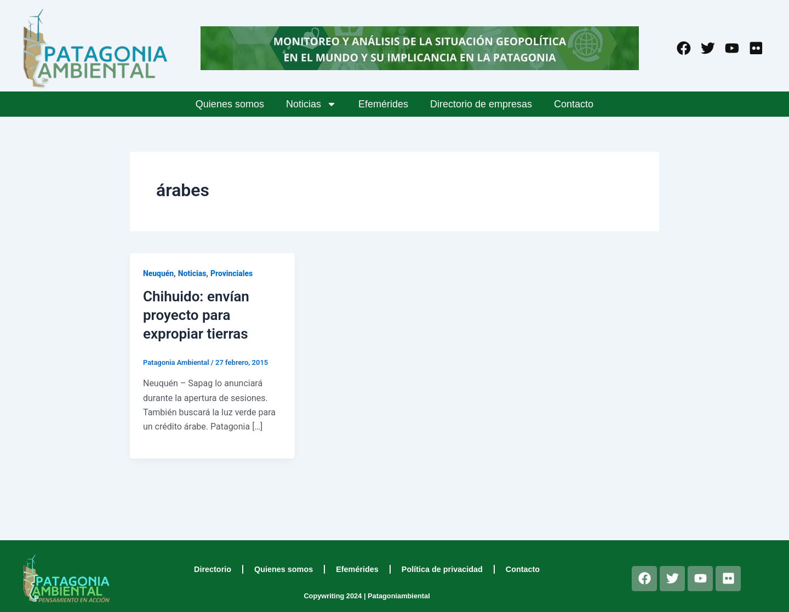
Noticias (311, 104)
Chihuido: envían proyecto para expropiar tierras (196, 315)
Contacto (573, 104)
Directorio (212, 569)
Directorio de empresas (481, 104)
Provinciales (232, 273)
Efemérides (383, 104)
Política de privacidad (442, 569)
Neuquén (158, 273)
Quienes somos (230, 104)
